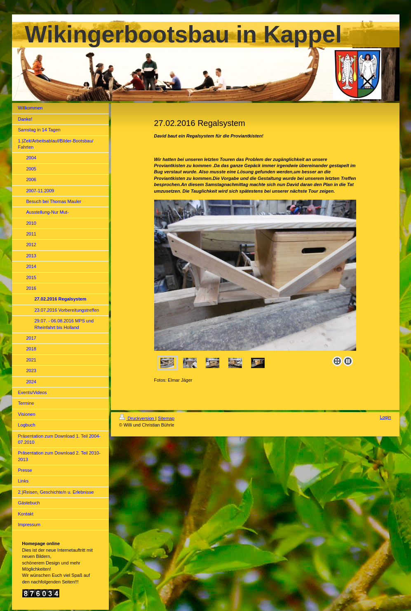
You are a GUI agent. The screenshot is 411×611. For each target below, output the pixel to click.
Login (385, 417)
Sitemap (166, 418)
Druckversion (137, 418)
